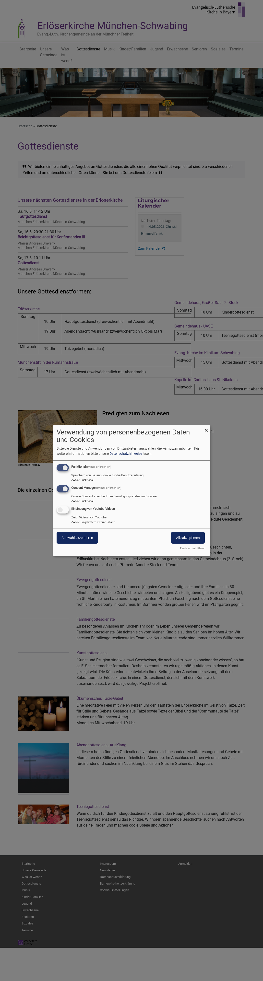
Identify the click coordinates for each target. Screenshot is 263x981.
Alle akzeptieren (188, 538)
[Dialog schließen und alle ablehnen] (206, 428)
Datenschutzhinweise (125, 453)
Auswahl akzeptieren (77, 538)
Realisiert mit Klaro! (192, 548)
